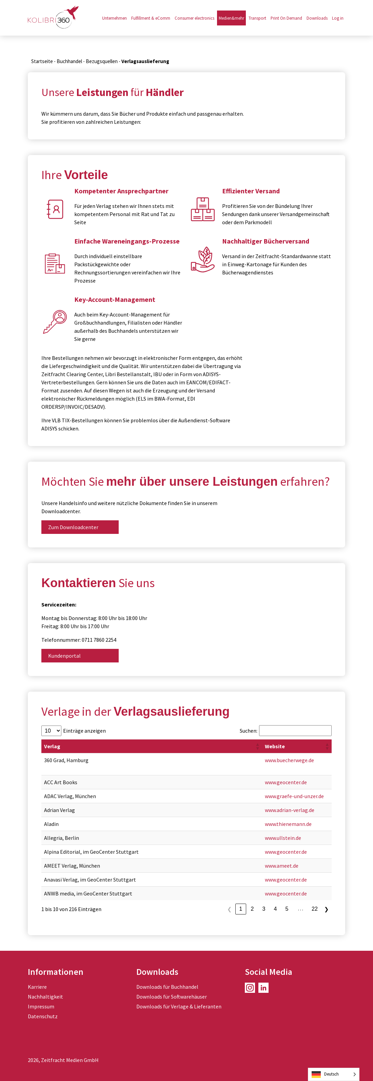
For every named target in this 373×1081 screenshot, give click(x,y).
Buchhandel (69, 61)
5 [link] (287, 909)
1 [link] (240, 909)
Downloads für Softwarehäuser (171, 996)
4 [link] (275, 909)
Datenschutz (43, 1016)
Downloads (317, 18)
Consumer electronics (194, 18)
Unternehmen (114, 18)
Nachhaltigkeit (45, 996)
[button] (257, 746)
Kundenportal (64, 655)
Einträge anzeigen (84, 730)
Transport (257, 18)
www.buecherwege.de (289, 760)
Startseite (42, 61)
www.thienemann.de (288, 824)
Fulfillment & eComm (150, 18)
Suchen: (248, 730)
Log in (337, 18)
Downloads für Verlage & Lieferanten (178, 1006)
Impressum (41, 1006)
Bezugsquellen (102, 61)
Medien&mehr (231, 18)
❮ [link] (229, 909)
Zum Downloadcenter (73, 527)
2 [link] (252, 909)
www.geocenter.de (286, 782)
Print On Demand (286, 18)
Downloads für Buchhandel (167, 986)
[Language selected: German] (333, 1074)
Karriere (37, 986)
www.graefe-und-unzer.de (294, 796)
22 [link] (315, 909)
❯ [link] (326, 909)
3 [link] (264, 909)
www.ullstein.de (283, 837)
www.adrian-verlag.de (289, 810)
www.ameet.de (281, 865)
